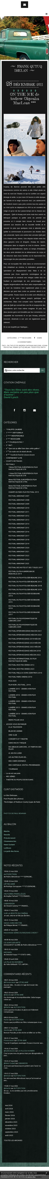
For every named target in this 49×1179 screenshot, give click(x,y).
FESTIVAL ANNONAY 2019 (18, 544)
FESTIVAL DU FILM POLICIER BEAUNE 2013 (25, 582)
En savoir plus (30, 1177)
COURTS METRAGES (14, 461)
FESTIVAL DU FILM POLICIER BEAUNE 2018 (25, 586)
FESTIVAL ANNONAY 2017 (18, 536)
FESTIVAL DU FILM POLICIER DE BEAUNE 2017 (24, 613)
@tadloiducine (9, 1051)
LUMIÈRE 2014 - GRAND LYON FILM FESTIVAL (22, 715)
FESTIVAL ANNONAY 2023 (18, 556)
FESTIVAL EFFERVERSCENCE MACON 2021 (25, 631)
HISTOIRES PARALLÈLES (15, 894)
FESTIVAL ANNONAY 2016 (18, 532)
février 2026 (10, 1115)
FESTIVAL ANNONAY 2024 (18, 559)
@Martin (7, 1007)
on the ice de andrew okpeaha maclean (24, 345)
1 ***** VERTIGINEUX (14, 433)
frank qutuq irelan (21, 347)
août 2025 (9, 1135)
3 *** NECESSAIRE (24, 338)
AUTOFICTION (10, 874)
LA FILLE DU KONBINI (13, 962)
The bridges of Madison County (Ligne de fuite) (22, 802)
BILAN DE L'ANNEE (15, 731)
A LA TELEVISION (15, 727)
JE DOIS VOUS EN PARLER (16, 724)
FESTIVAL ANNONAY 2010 (18, 508)
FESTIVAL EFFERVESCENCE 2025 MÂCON (24, 647)
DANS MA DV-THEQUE (17, 743)
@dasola (7, 995)
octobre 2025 (10, 1129)
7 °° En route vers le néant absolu (19, 452)
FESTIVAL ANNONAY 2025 (18, 563)
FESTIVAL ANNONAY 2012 (18, 516)
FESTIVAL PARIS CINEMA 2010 (20, 677)
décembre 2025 (11, 1122)
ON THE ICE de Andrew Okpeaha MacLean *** (24, 98)
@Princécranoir (10, 982)
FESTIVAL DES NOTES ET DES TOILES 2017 (25, 567)
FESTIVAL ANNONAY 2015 (18, 528)
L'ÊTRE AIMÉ (9, 884)
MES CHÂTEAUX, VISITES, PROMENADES (24, 765)
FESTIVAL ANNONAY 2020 (18, 548)
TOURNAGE (13, 769)
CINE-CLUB (12, 735)
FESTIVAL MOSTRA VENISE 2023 (21, 669)
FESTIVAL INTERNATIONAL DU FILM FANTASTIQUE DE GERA (22, 660)
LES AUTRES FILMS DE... (17, 757)
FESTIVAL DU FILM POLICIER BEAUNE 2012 (25, 578)
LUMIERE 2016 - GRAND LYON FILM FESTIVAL (22, 696)
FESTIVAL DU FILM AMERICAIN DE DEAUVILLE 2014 (21, 572)
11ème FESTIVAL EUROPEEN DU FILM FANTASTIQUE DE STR (23, 474)
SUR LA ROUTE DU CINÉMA (16, 913)
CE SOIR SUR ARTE (12, 942)
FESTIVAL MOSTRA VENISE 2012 (21, 665)
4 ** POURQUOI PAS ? (15, 442)
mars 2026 (9, 1112)
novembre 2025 (11, 1125)
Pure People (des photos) (13, 799)
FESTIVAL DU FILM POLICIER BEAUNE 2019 (25, 590)
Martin (6, 1020)
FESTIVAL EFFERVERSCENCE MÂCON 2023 (25, 635)
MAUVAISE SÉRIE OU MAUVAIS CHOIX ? (21, 933)
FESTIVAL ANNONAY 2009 (18, 504)
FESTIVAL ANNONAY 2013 (18, 520)
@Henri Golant (9, 1063)
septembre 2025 (11, 1132)
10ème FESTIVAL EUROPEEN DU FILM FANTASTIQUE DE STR (23, 468)
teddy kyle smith (38, 347)
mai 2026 (8, 1105)
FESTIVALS (10, 464)
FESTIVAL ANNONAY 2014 (18, 524)
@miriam (7, 1076)
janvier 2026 (10, 1119)
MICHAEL (8, 952)
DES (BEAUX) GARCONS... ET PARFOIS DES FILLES (24, 748)
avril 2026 (9, 1109)
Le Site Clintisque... (11, 795)
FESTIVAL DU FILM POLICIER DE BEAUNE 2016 (24, 607)
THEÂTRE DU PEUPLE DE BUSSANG (19, 780)
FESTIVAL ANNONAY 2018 (18, 540)
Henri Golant (9, 845)
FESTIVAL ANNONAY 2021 (18, 552)
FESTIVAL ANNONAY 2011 (18, 512)
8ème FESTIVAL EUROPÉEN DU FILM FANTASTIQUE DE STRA (22, 481)
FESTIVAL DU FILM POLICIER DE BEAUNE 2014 (24, 595)
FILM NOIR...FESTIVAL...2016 (19, 685)
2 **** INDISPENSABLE (15, 436)
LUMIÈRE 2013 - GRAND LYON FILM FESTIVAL (22, 708)
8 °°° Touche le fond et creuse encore (20, 455)
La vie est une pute (13, 773)
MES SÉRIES (10, 776)
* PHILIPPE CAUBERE (14, 429)
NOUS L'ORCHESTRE (13, 923)
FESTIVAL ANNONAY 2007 (18, 496)
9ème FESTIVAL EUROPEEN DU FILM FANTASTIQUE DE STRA (22, 487)
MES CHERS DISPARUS (17, 761)
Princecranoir (9, 1040)
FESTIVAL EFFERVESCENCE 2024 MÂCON (24, 643)
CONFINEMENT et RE (14, 458)
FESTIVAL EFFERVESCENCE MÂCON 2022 (24, 655)
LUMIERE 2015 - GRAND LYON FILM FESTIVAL (22, 690)
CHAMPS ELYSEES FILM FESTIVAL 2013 (23, 492)
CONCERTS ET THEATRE (18, 739)
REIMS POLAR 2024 (16, 720)
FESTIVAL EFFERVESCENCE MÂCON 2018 (24, 651)
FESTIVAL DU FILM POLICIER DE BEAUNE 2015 (24, 601)
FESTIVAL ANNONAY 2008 (18, 500)
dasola (6, 1030)
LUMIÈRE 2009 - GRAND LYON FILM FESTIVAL (22, 702)
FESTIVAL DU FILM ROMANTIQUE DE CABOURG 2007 (22, 620)
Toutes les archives (13, 1140)
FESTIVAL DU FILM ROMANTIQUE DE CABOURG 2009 (22, 626)
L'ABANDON (9, 903)
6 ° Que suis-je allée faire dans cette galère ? (23, 448)
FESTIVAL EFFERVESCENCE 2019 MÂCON (24, 639)
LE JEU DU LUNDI (15, 753)
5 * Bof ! (9, 445)
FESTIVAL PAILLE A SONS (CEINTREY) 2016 (25, 673)
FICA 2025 (12, 681)
